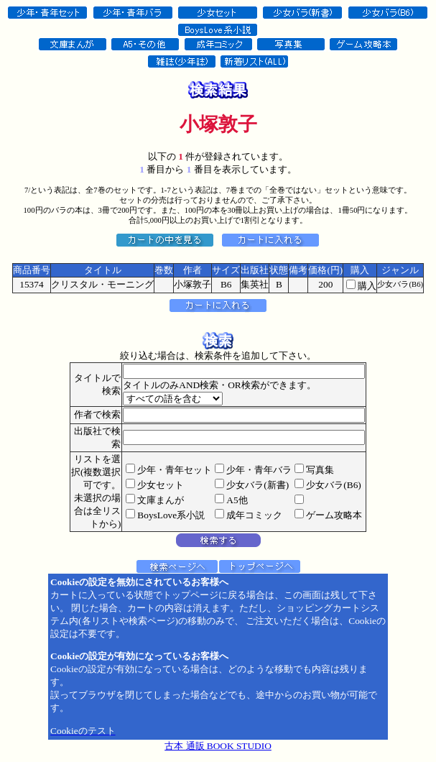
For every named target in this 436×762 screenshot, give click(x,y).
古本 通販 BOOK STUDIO (218, 745)
